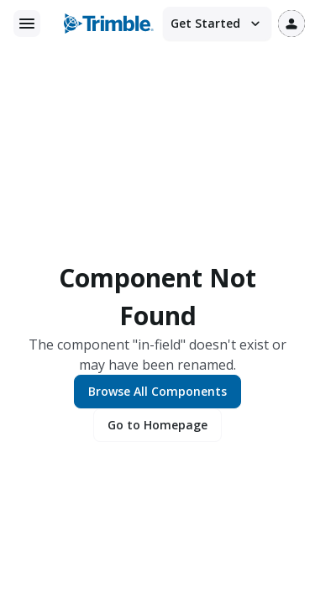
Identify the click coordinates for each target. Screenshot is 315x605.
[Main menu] (26, 23)
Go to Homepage (157, 425)
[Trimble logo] (108, 23)
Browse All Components (157, 391)
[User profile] (291, 23)
